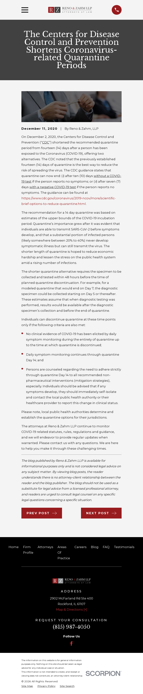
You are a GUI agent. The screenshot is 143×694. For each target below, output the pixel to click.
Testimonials (124, 547)
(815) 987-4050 (71, 627)
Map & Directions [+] (71, 609)
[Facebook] (71, 643)
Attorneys (45, 547)
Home (14, 547)
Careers (80, 547)
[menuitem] (27, 686)
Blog (94, 547)
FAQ (106, 547)
